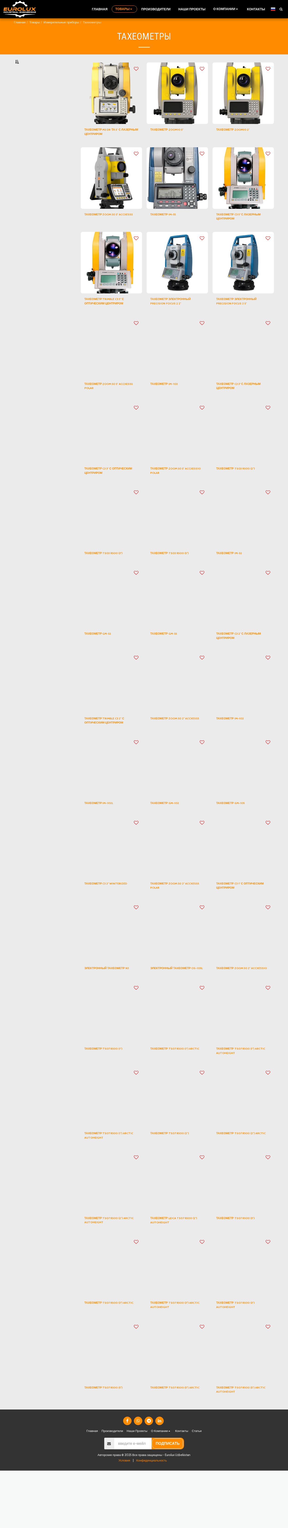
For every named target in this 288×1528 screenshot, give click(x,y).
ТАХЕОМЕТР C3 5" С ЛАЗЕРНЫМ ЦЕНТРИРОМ (239, 232)
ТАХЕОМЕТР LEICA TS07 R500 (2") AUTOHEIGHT (172, 1270)
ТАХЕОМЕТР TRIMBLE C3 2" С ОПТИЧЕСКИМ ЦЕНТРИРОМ (110, 751)
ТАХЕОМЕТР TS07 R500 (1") (109, 1093)
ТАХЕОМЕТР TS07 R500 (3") (241, 1267)
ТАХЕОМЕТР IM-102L (103, 836)
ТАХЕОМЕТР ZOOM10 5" (172, 141)
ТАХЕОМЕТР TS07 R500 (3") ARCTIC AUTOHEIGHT (175, 1358)
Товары (34, 22)
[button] (226, 9)
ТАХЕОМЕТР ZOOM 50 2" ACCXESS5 (173, 751)
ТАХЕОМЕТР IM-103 (168, 404)
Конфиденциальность (151, 1518)
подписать (168, 1501)
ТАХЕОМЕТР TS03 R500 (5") (175, 579)
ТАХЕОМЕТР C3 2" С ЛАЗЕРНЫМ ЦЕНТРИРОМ (239, 664)
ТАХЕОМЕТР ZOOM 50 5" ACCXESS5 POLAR (107, 407)
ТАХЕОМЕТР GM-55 (168, 661)
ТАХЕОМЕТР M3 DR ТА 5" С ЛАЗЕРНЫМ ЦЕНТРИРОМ (108, 144)
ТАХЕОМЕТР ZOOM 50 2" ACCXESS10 (239, 1008)
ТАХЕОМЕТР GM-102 (169, 836)
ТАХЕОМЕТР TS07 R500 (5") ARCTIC (175, 1446)
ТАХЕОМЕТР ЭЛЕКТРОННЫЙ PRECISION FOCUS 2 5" (243, 319)
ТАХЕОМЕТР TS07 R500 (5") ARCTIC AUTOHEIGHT (241, 1446)
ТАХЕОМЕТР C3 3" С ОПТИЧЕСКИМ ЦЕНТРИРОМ (110, 494)
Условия (124, 1518)
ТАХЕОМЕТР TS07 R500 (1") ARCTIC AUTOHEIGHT (241, 1096)
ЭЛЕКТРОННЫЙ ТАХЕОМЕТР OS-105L (177, 1008)
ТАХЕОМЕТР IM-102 (234, 748)
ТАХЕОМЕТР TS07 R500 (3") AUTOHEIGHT (241, 1358)
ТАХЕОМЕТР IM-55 (167, 229)
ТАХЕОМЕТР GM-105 (235, 836)
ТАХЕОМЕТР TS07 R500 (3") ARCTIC (109, 1358)
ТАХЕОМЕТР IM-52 (233, 579)
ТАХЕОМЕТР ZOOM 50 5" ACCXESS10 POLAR (173, 494)
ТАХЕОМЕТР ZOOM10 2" (238, 141)
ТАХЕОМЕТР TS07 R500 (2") (175, 1180)
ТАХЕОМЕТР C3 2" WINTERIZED (100, 921)
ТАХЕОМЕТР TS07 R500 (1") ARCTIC (175, 1096)
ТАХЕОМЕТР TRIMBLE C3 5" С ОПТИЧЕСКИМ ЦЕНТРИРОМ (110, 319)
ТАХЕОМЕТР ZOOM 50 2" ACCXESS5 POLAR (173, 921)
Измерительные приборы (61, 22)
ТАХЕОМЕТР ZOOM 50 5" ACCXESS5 (107, 232)
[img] (111, 104)
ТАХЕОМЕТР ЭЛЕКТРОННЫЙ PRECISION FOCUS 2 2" (177, 319)
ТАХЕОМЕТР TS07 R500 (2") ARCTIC (241, 1183)
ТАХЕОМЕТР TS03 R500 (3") (109, 579)
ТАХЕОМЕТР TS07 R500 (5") (109, 1443)
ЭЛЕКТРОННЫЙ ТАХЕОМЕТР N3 (111, 1008)
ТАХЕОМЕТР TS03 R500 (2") (241, 491)
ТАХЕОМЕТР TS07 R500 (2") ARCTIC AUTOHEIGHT (109, 1270)
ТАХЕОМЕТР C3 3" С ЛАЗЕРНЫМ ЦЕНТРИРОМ (239, 407)
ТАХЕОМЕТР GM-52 (102, 661)
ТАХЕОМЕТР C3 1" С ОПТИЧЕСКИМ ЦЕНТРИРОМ (242, 921)
